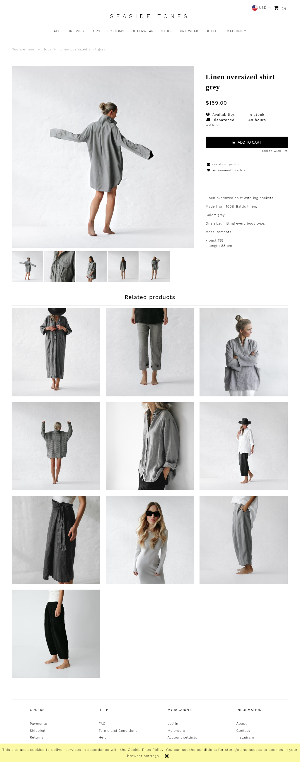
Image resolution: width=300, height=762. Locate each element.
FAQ (102, 724)
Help (103, 737)
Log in (173, 724)
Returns (37, 737)
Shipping (37, 730)
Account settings (182, 737)
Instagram (245, 737)
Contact (243, 730)
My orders (176, 730)
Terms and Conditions (118, 730)
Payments (38, 724)
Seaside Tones (150, 16)
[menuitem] (57, 31)
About (241, 724)
